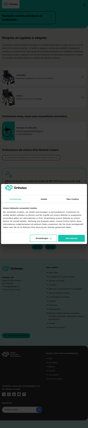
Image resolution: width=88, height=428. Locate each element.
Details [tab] (44, 199)
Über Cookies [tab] (72, 199)
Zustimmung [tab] (15, 199)
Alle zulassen (72, 238)
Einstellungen (43, 238)
